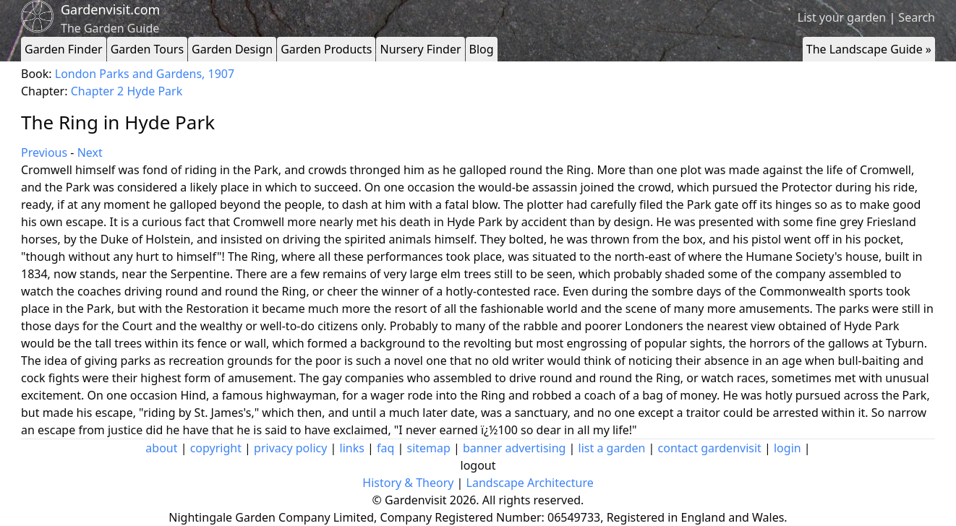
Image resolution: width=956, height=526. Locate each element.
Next (90, 152)
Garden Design (232, 49)
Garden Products (326, 49)
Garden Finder (64, 49)
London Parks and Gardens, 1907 (144, 74)
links (352, 448)
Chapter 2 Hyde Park (127, 91)
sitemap (429, 448)
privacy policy (290, 448)
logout (478, 465)
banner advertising (514, 448)
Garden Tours (147, 49)
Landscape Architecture (530, 483)
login (787, 448)
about (161, 448)
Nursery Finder (420, 49)
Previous (44, 152)
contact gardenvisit (709, 448)
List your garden (842, 17)
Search (916, 17)
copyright (216, 448)
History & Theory (407, 483)
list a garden (612, 448)
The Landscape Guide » (868, 49)
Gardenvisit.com (110, 9)
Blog (481, 49)
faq (385, 448)
